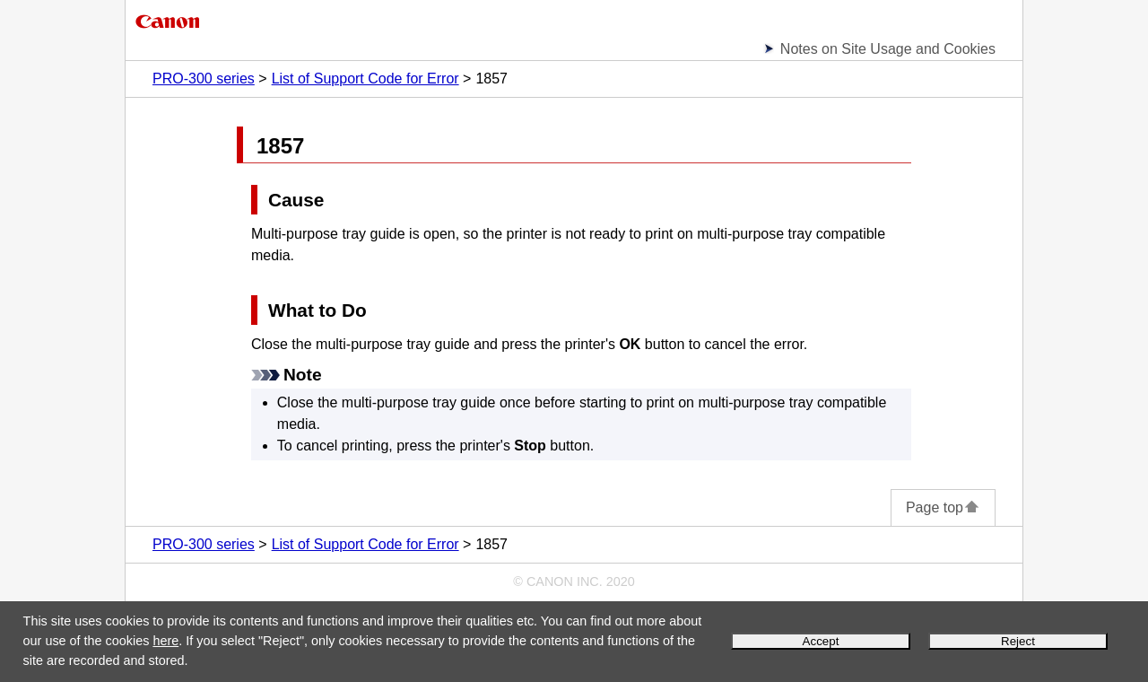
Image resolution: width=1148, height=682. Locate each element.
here (165, 641)
